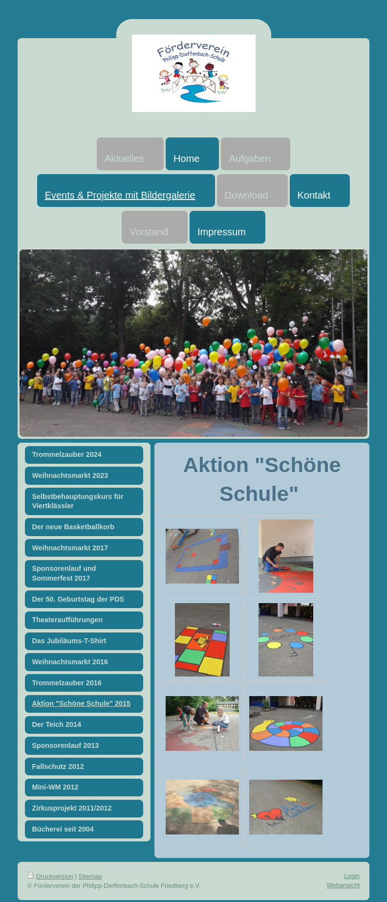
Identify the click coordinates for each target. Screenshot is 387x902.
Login (352, 875)
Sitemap (90, 876)
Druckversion (50, 876)
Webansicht (343, 885)
